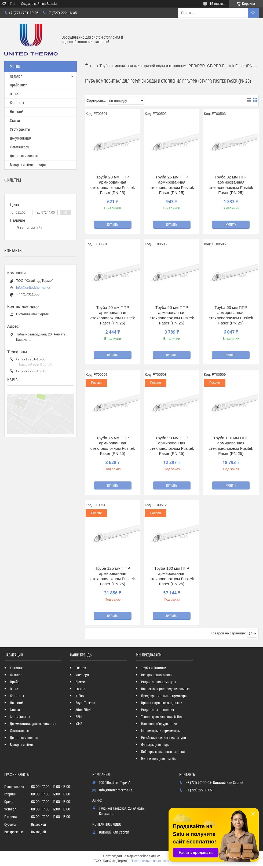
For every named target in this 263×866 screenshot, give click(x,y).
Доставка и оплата (24, 156)
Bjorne (80, 682)
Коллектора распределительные (165, 689)
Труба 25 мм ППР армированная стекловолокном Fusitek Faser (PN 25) (171, 185)
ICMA (78, 724)
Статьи (15, 121)
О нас (14, 94)
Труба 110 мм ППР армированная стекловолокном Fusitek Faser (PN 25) (231, 446)
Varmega (82, 675)
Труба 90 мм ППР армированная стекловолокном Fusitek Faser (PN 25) (171, 446)
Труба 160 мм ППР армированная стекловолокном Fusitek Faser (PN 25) (171, 576)
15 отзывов (218, 4)
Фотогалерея (19, 147)
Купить (112, 225)
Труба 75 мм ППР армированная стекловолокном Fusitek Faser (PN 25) (112, 446)
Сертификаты (20, 129)
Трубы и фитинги (153, 668)
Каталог (16, 76)
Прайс (14, 682)
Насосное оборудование (159, 724)
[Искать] (253, 13)
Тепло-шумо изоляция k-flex (161, 717)
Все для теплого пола (157, 675)
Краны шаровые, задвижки (161, 703)
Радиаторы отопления (157, 710)
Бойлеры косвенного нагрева (163, 752)
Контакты (17, 103)
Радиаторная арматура (158, 682)
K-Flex (79, 696)
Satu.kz (154, 856)
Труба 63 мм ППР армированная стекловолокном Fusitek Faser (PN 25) (231, 315)
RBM (78, 717)
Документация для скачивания (33, 724)
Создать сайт (31, 4)
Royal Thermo (85, 703)
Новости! (16, 112)
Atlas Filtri (83, 710)
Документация (20, 138)
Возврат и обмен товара (28, 165)
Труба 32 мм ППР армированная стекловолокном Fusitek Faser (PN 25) (231, 185)
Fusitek (80, 668)
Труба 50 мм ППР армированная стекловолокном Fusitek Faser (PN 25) (171, 315)
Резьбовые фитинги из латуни (163, 738)
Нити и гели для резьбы (158, 759)
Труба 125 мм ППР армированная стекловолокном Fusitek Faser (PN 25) (112, 576)
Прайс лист (18, 85)
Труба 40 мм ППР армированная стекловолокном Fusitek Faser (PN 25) (112, 315)
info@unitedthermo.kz (33, 288)
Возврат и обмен (22, 745)
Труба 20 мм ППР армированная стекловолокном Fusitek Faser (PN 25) (112, 185)
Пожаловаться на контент (149, 861)
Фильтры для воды (155, 745)
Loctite (80, 689)
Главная (16, 668)
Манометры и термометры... (162, 731)
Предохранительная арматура (164, 696)
